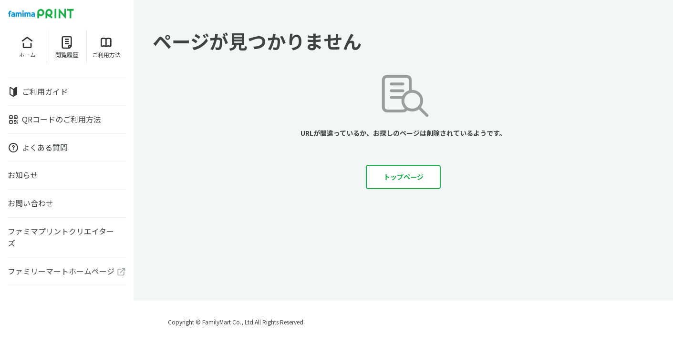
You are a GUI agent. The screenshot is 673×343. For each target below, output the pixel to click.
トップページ (403, 177)
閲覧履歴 (66, 47)
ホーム (27, 47)
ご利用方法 (106, 47)
